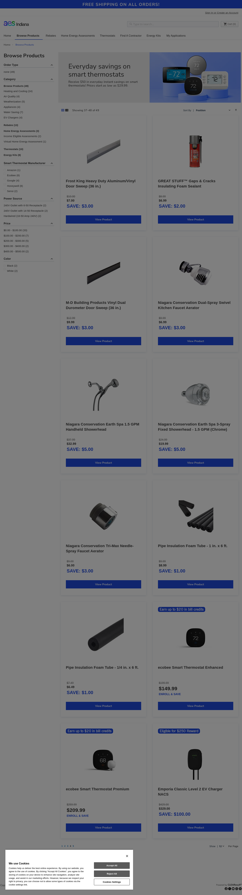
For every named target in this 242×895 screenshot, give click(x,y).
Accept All (111, 865)
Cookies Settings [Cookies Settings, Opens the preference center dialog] (112, 882)
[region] (69, 869)
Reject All (112, 873)
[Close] (127, 856)
